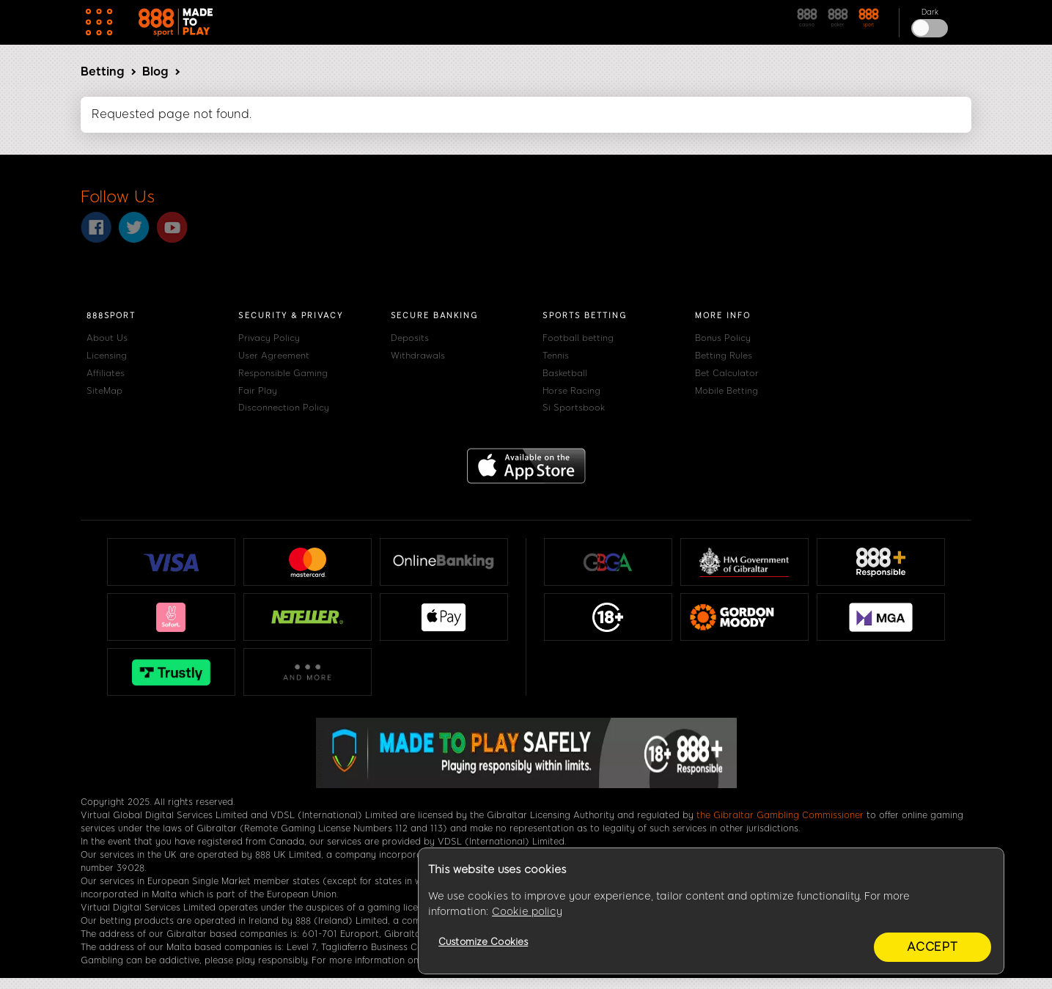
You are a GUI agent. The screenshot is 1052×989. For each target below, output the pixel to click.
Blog (155, 71)
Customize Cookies (483, 941)
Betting (102, 71)
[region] (711, 911)
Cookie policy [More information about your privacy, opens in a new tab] (527, 911)
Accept (932, 947)
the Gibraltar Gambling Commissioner (780, 815)
